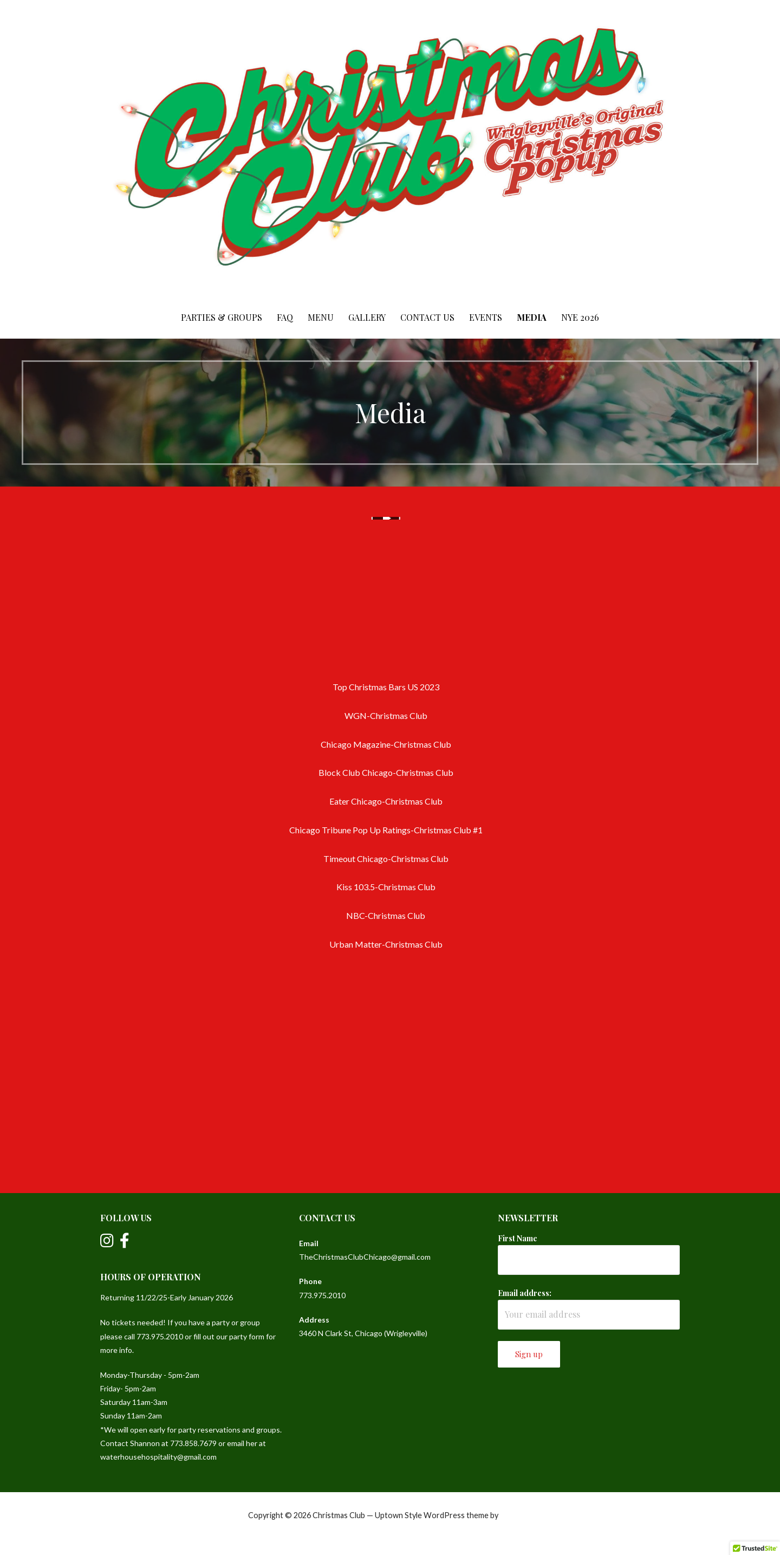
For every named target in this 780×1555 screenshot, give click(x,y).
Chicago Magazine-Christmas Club (386, 744)
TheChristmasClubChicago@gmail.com (365, 1256)
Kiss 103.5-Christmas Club (385, 887)
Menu (321, 317)
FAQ (285, 317)
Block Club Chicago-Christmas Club (385, 772)
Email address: (524, 1293)
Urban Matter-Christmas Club (386, 944)
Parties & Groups (221, 317)
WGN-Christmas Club (385, 715)
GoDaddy (516, 1515)
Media (532, 317)
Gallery (367, 317)
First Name (517, 1238)
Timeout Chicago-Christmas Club (385, 858)
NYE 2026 (580, 317)
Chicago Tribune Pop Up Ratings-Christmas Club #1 (386, 830)
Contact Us (427, 317)
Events (485, 317)
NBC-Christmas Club (385, 915)
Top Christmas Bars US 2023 (386, 687)
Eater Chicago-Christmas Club (386, 801)
